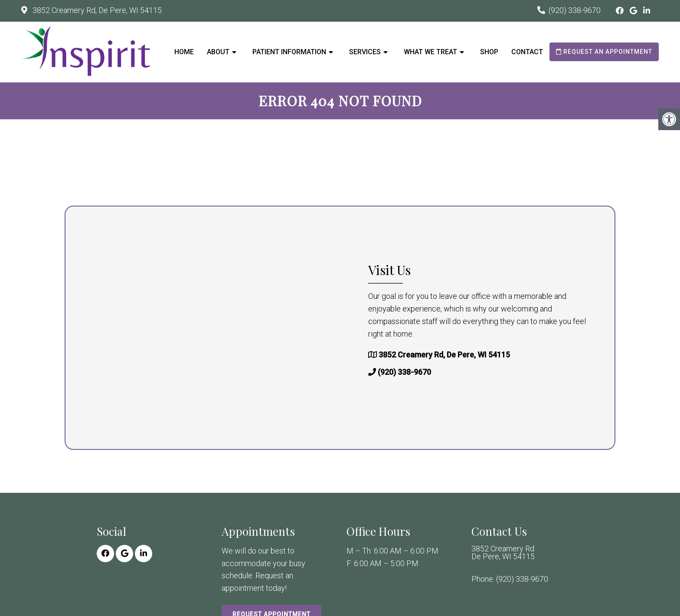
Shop (489, 52)
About (218, 52)
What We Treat (430, 52)
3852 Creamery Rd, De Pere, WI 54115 (96, 10)
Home (184, 52)
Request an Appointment (604, 51)
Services (365, 52)
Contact (527, 52)
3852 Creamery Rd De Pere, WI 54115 (503, 552)
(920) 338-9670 (575, 10)
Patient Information (289, 52)
